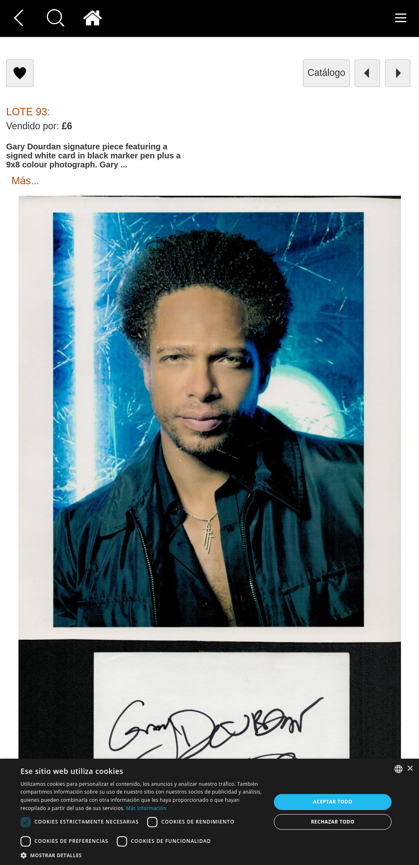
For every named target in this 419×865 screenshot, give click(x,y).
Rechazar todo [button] (332, 821)
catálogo (326, 72)
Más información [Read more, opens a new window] (146, 808)
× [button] (410, 769)
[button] (142, 855)
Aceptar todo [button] (332, 801)
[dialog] (209, 812)
